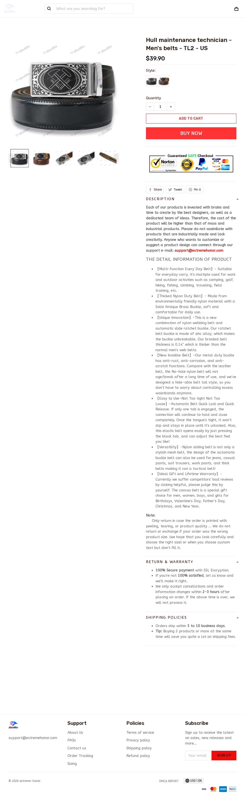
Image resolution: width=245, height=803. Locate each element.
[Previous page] (11, 158)
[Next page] (116, 158)
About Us (75, 732)
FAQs (71, 740)
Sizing (72, 764)
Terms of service (140, 732)
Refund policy (138, 756)
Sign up (224, 755)
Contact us (76, 748)
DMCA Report (169, 781)
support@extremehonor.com (199, 250)
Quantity (153, 98)
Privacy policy (138, 740)
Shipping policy (139, 748)
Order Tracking (80, 756)
